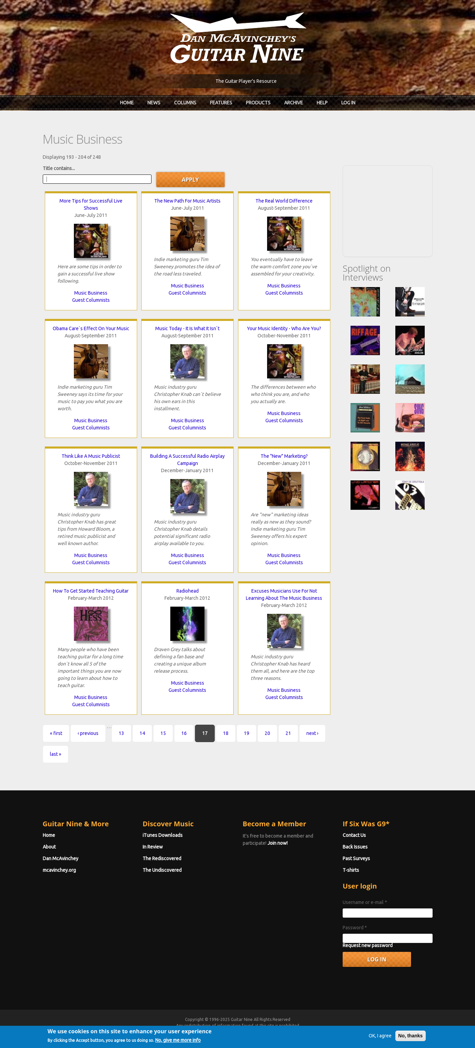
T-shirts (351, 870)
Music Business (90, 293)
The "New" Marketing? (284, 456)
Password (355, 927)
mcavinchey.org (59, 870)
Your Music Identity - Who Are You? (284, 328)
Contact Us (354, 835)
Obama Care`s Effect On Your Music (91, 328)
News (153, 102)
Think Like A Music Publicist (91, 456)
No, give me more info (178, 1041)
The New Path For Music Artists (187, 201)
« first (56, 733)
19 (246, 733)
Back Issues (355, 847)
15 (163, 733)
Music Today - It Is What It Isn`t (187, 328)
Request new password (368, 945)
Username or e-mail (365, 902)
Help (322, 102)
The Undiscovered (162, 870)
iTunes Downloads (163, 835)
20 (267, 733)
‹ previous (88, 733)
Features (221, 102)
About (49, 847)
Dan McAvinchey (60, 858)
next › (312, 733)
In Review (153, 847)
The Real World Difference (284, 201)
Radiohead (187, 591)
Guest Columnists (91, 300)
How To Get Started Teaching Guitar (91, 591)
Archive (293, 102)
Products (258, 102)
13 (121, 733)
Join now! (277, 843)
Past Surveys (356, 858)
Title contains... (59, 168)
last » (55, 754)
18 (225, 733)
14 (142, 733)
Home (127, 102)
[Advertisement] (387, 210)
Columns (185, 102)
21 (288, 733)
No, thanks (410, 1037)
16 (184, 733)
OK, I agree (380, 1037)
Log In (348, 102)
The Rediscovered (162, 858)
